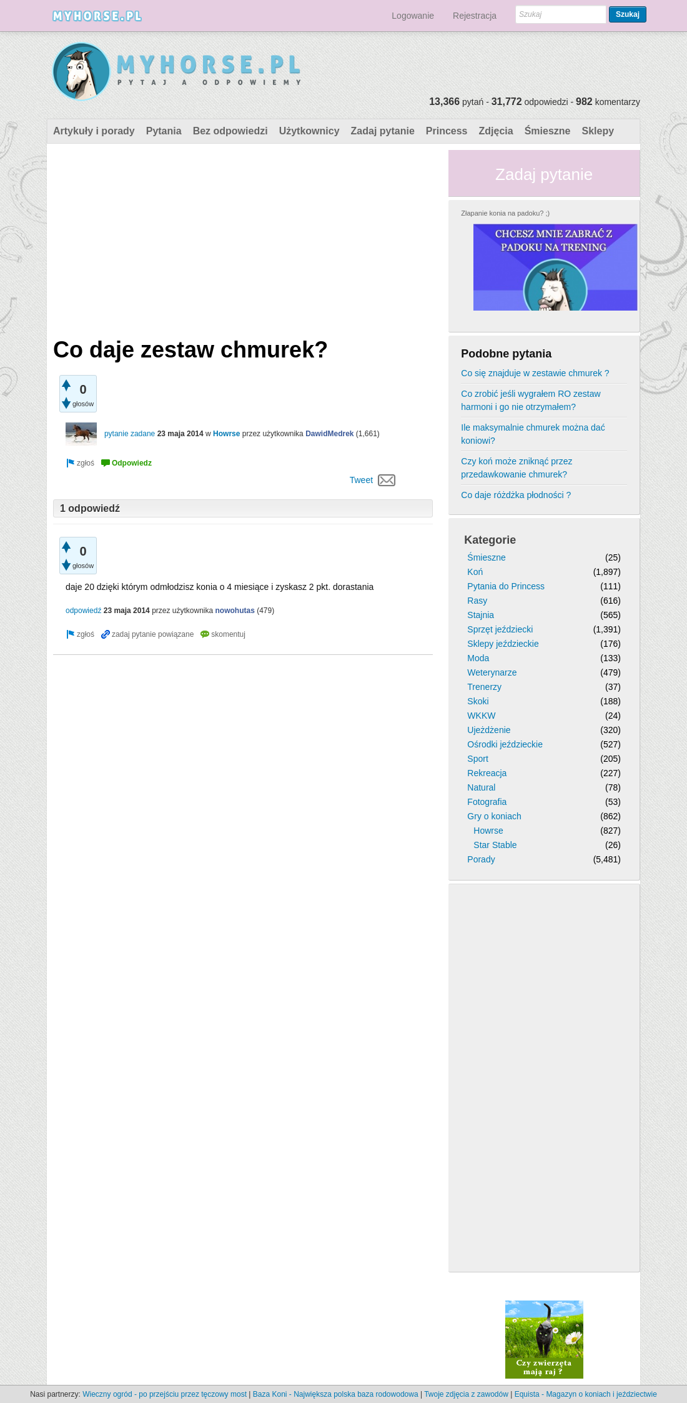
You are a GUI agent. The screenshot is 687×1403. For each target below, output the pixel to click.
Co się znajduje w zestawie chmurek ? (535, 373)
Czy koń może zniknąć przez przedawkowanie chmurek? (516, 467)
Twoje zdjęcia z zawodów (466, 1394)
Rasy (477, 601)
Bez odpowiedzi (230, 131)
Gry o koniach (494, 816)
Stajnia (480, 615)
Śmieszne (548, 131)
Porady (481, 859)
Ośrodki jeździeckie (505, 744)
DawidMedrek (329, 433)
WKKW (481, 716)
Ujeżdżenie (488, 730)
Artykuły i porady (94, 131)
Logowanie (413, 16)
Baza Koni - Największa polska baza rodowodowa (335, 1394)
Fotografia (487, 802)
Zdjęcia (496, 131)
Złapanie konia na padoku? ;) (505, 213)
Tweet (361, 480)
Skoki (477, 701)
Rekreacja (487, 773)
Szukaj (628, 14)
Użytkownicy (309, 131)
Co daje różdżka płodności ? (516, 495)
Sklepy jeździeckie (502, 644)
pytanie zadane (129, 433)
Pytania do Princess (506, 586)
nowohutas (235, 610)
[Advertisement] (243, 237)
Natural (481, 787)
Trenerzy (484, 687)
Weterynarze (491, 672)
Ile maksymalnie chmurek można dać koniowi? (533, 434)
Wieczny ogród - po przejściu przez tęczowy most (164, 1394)
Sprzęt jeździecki (500, 629)
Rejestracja (475, 16)
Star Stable (494, 845)
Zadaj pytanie (383, 131)
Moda (478, 658)
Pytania (164, 131)
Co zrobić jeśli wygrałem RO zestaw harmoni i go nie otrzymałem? (530, 400)
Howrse (226, 433)
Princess (447, 131)
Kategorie (490, 540)
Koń (475, 572)
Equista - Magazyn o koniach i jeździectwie (586, 1394)
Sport (477, 759)
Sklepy (597, 131)
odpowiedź (83, 610)
